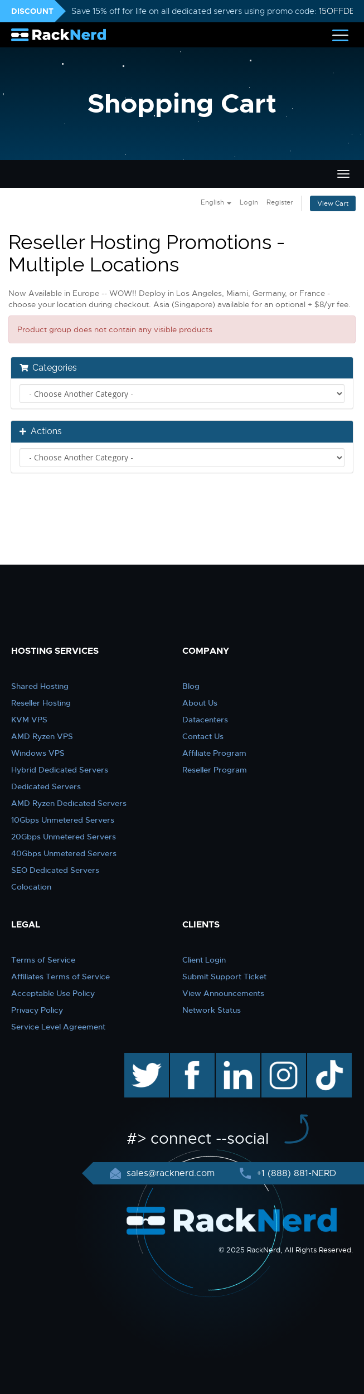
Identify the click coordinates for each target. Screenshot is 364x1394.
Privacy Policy (37, 1010)
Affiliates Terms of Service (60, 977)
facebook (190, 1058)
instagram (282, 1058)
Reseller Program (214, 770)
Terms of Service (43, 960)
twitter (138, 1058)
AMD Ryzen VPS (42, 736)
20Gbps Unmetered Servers (63, 837)
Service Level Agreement (58, 1027)
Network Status (211, 1010)
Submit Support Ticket (224, 977)
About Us (199, 703)
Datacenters (205, 720)
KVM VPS (29, 720)
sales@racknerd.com (170, 1173)
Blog (191, 686)
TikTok (321, 1058)
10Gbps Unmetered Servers (62, 820)
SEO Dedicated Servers (55, 870)
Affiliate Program (214, 753)
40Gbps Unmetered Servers (64, 853)
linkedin (232, 1058)
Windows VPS (38, 753)
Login (249, 202)
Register (279, 202)
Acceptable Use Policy (53, 993)
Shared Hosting (40, 686)
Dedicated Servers (46, 786)
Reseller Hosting (41, 703)
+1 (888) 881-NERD (295, 1173)
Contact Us (203, 736)
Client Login (204, 960)
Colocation (31, 887)
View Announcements (223, 993)
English (216, 202)
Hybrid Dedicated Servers (59, 770)
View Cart (332, 203)
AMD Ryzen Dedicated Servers (69, 803)
